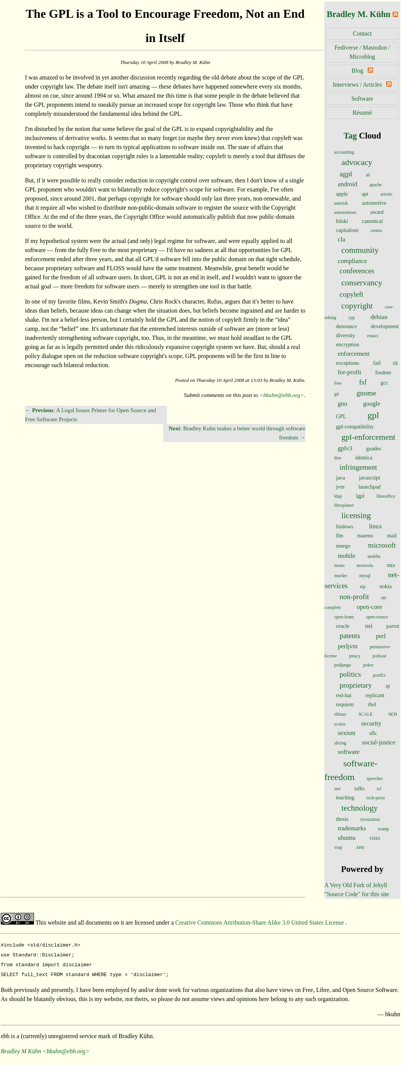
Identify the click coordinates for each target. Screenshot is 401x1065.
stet (337, 788)
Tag (350, 135)
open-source (377, 617)
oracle (342, 626)
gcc (384, 383)
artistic (387, 194)
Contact (362, 33)
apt (365, 194)
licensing (356, 515)
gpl (373, 415)
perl (381, 636)
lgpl (360, 496)
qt (388, 686)
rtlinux (340, 714)
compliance (352, 261)
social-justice (379, 742)
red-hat (343, 695)
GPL (341, 416)
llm (339, 535)
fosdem (383, 372)
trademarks (352, 828)
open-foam (344, 617)
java (340, 478)
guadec (374, 448)
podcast (379, 656)
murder (340, 575)
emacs (372, 335)
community (359, 250)
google (372, 403)
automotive (374, 203)
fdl (395, 363)
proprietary (356, 685)
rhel (372, 704)
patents (350, 636)
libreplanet (343, 505)
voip (338, 847)
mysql (364, 575)
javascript (369, 478)
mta (391, 565)
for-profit (349, 372)
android (347, 184)
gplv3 (345, 448)
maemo (365, 535)
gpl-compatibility (355, 427)
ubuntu (347, 837)
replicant (374, 695)
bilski (342, 221)
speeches (375, 778)
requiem (345, 704)
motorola (365, 565)
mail (392, 535)
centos (376, 230)
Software (362, 98)
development (385, 326)
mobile (347, 555)
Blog (357, 70)
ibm (337, 458)
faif (377, 363)
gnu (342, 403)
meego (343, 546)
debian (378, 317)
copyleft (352, 294)
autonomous (345, 212)
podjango (342, 665)
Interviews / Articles (357, 84)
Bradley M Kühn (21, 1048)
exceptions (347, 363)
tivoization (370, 819)
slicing (340, 743)
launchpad (369, 487)
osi (369, 625)
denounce (346, 326)
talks (360, 788)
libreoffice (385, 496)
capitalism (347, 230)
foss (337, 383)
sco (393, 713)
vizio (374, 838)
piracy (355, 656)
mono (339, 565)
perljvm (348, 646)
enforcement (354, 353)
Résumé (362, 112)
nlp (362, 586)
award (377, 212)
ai (368, 174)
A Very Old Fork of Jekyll (355, 885)
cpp (351, 317)
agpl (346, 174)
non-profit (354, 597)
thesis (342, 819)
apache (375, 184)
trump (383, 828)
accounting (344, 152)
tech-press (376, 797)
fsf (363, 382)
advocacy (356, 162)
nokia (385, 586)
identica (364, 458)
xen (360, 847)
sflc (373, 733)
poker (368, 665)
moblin (373, 556)
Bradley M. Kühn (358, 14)
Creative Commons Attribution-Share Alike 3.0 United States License (260, 922)
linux (375, 526)
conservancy (361, 282)
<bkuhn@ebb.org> (282, 395)
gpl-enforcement (368, 437)
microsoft (382, 545)
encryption (347, 344)
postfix (379, 675)
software (349, 751)
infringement (358, 467)
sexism (347, 732)
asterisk (341, 203)
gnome (366, 393)
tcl (379, 788)
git (336, 394)
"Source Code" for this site (356, 894)
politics (350, 674)
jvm (340, 487)
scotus (339, 724)
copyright (357, 305)
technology (359, 808)
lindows (344, 526)
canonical (372, 221)
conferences (357, 271)
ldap (338, 496)
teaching (345, 797)
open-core (369, 606)
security (371, 723)
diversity (345, 335)
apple (342, 194)
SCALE (365, 714)
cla (341, 239)
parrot (392, 626)
